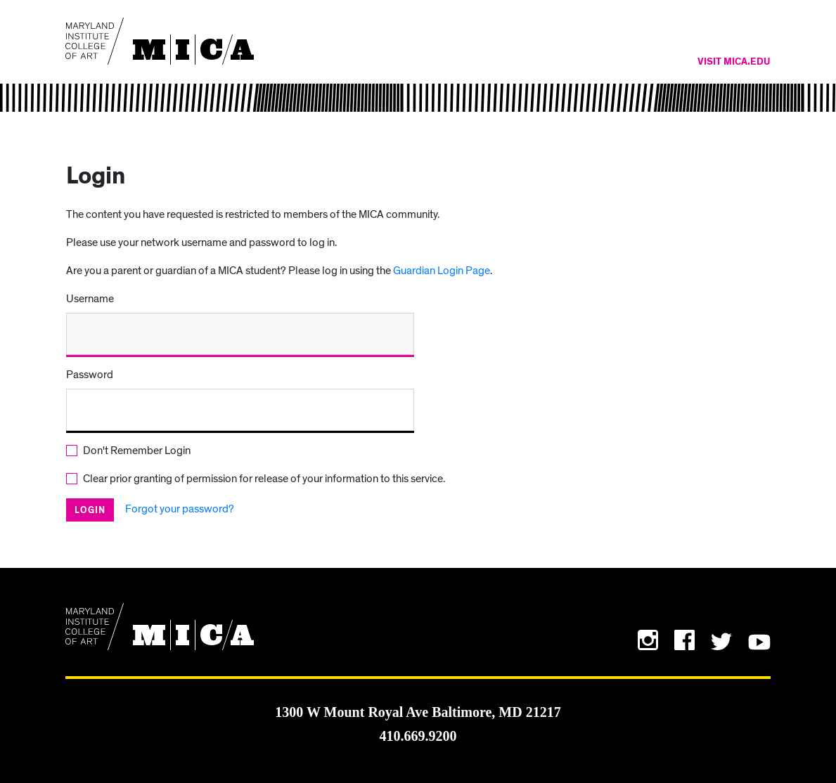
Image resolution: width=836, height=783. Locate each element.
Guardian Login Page (441, 271)
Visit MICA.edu (734, 62)
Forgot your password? (179, 509)
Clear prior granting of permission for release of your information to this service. (264, 479)
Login (90, 511)
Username (90, 299)
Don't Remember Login (137, 451)
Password (89, 375)
